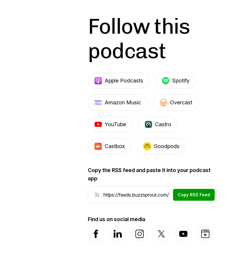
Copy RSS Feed (194, 194)
